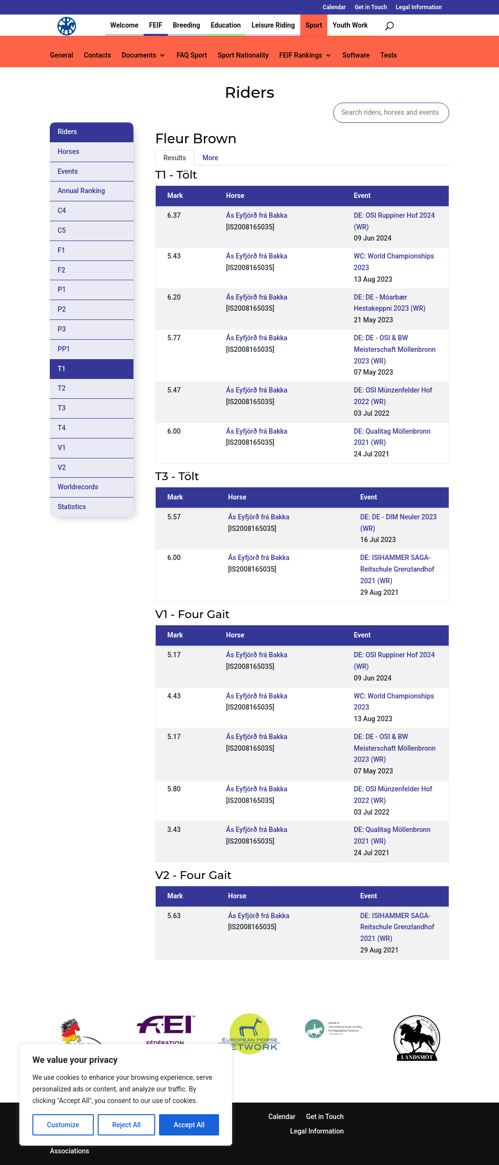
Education (226, 25)
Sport (314, 25)
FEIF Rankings (301, 55)
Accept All (189, 1125)
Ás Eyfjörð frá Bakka (257, 215)
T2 (62, 388)
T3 (62, 408)
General (61, 55)
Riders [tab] (67, 132)
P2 (62, 309)
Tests (389, 55)
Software (355, 55)
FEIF (155, 25)
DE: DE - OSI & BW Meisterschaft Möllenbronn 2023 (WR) (395, 349)
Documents (139, 55)
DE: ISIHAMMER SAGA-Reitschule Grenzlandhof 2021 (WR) (397, 569)
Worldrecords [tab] (78, 487)
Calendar (334, 7)
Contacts (97, 55)
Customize (63, 1125)
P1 (62, 289)
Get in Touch (370, 7)
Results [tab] (174, 158)
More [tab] (211, 158)
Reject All (126, 1125)
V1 (62, 448)
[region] (125, 1095)
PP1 (64, 349)
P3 (62, 329)
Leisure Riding (273, 25)
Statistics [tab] (72, 507)
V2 (62, 467)
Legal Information (418, 7)
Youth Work (350, 25)
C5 (62, 230)
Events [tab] (68, 171)
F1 (61, 250)
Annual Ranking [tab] (81, 191)
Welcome (124, 25)
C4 (62, 210)
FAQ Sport (191, 55)
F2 (61, 270)
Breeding (186, 25)
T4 (62, 428)
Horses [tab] (68, 151)
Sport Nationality (243, 55)
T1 (62, 369)
